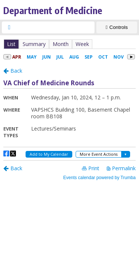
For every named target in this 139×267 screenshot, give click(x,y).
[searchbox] (55, 27)
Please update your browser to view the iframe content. (69, 44)
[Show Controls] (116, 27)
